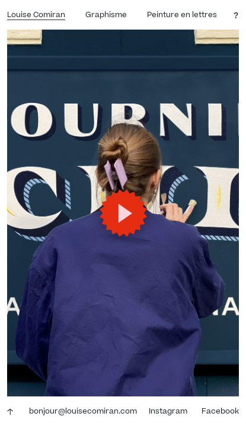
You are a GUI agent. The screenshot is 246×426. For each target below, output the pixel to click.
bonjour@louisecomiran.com (83, 411)
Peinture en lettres (182, 14)
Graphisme (106, 14)
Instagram (168, 411)
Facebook (220, 411)
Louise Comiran (36, 14)
